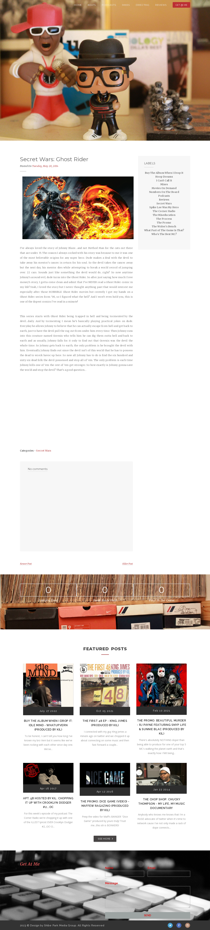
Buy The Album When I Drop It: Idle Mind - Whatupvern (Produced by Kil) (48, 725)
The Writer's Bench (164, 226)
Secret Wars (43, 450)
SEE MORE (104, 838)
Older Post (127, 563)
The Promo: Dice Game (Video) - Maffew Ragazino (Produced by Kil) (104, 806)
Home (78, 4)
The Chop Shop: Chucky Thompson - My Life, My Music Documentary (161, 804)
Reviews (161, 4)
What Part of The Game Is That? (164, 230)
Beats (92, 4)
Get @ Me (181, 4)
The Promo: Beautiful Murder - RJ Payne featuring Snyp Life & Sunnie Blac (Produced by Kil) (161, 727)
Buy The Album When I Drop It (164, 172)
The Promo (164, 222)
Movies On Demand (164, 188)
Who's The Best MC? (164, 234)
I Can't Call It (164, 180)
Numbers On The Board (164, 192)
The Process (164, 218)
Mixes (126, 4)
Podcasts (109, 4)
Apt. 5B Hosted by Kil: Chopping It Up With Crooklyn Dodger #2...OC (48, 803)
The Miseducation (164, 215)
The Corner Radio (164, 211)
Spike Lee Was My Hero (164, 207)
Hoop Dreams (164, 176)
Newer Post (26, 563)
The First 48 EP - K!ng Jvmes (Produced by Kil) (105, 723)
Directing (142, 4)
